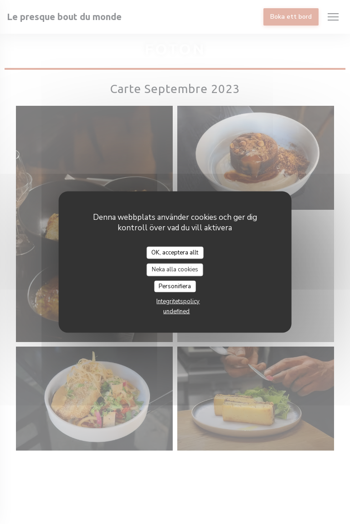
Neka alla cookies (175, 269)
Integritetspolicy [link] (178, 301)
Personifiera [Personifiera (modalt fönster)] (175, 286)
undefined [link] (176, 311)
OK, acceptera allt (174, 252)
